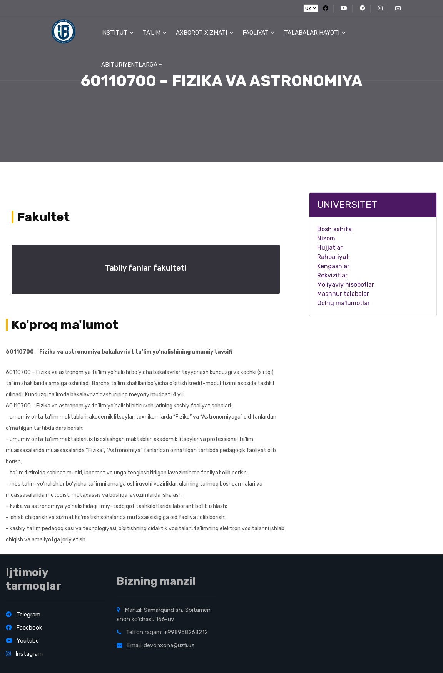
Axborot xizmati (204, 32)
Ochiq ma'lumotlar (343, 303)
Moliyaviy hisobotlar (345, 284)
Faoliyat (258, 32)
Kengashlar (333, 266)
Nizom (326, 238)
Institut (117, 32)
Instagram (24, 653)
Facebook (24, 627)
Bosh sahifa (334, 229)
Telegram (23, 614)
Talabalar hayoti (315, 32)
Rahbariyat (333, 257)
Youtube (22, 640)
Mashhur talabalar (343, 293)
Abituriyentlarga (131, 64)
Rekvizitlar (332, 275)
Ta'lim (155, 32)
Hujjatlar (330, 247)
